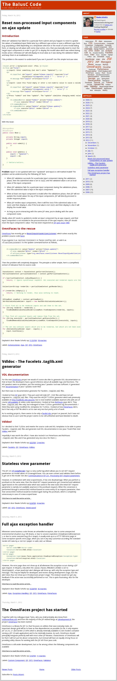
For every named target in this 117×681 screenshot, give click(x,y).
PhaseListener (91, 71)
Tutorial (109, 82)
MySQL (106, 64)
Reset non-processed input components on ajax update (100, 159)
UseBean (107, 84)
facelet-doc (46, 413)
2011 (87, 179)
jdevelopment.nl (64, 619)
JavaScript (89, 59)
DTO (91, 51)
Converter (108, 45)
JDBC (98, 59)
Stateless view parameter (26, 463)
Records (109, 73)
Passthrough (92, 69)
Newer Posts (7, 669)
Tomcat (97, 82)
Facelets (11, 447)
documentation (12, 386)
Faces (87, 55)
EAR (102, 51)
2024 (87, 108)
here (22, 236)
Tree (103, 82)
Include (108, 56)
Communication (99, 43)
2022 (87, 113)
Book (85, 43)
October (91, 148)
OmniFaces (6, 233)
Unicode (89, 84)
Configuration (99, 45)
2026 (87, 102)
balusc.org (108, 25)
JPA (103, 59)
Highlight (110, 55)
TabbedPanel (105, 80)
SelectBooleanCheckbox (103, 75)
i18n (94, 56)
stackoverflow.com (9, 619)
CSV (91, 47)
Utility (86, 86)
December (92, 142)
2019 (87, 121)
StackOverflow (94, 80)
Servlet (91, 78)
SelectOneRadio (105, 76)
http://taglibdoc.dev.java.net (23, 400)
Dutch (97, 51)
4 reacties (41, 503)
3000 (87, 100)
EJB (86, 53)
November (92, 145)
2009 (87, 184)
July (89, 151)
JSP (97, 62)
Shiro (98, 78)
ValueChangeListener (106, 86)
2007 (87, 189)
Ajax (22, 345)
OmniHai (106, 67)
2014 (87, 135)
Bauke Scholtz (102, 17)
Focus (97, 55)
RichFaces (59, 402)
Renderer (91, 75)
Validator (47, 660)
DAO (110, 47)
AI (96, 41)
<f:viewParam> (18, 471)
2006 (87, 192)
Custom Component (16, 660)
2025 (87, 105)
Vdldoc (5, 431)
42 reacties (42, 589)
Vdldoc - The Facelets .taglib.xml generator (97, 164)
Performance (103, 69)
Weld (91, 90)
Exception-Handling (21, 593)
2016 (87, 129)
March (90, 156)
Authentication (108, 41)
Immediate (100, 57)
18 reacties (42, 340)
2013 (87, 137)
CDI (90, 43)
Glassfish (103, 55)
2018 (87, 124)
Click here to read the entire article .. (16, 498)
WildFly (105, 90)
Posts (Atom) (18, 674)
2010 (87, 181)
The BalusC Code (22, 4)
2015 (87, 132)
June (89, 153)
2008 (87, 187)
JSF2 (30, 345)
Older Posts (76, 669)
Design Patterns (99, 49)
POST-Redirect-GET (105, 71)
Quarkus (97, 73)
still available (13, 402)
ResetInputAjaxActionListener (41, 233)
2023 (87, 110)
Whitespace (97, 90)
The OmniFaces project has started (34, 609)
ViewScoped (31, 508)
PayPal (98, 32)
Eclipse (109, 51)
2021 (87, 116)
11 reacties (41, 656)
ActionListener (14, 345)
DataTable (88, 49)
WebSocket (107, 88)
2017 (87, 127)
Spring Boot (105, 79)
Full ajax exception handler (28, 524)
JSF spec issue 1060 (61, 223)
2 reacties (41, 442)
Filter (92, 55)
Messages (98, 64)
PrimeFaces (68, 407)
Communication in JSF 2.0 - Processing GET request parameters (54, 476)
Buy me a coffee (100, 29)
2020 (87, 119)
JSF (26, 345)
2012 (87, 140)
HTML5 (90, 56)
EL (90, 53)
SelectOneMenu (93, 76)
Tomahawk (88, 83)
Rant (103, 73)
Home (41, 669)
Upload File (99, 84)
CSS (86, 47)
